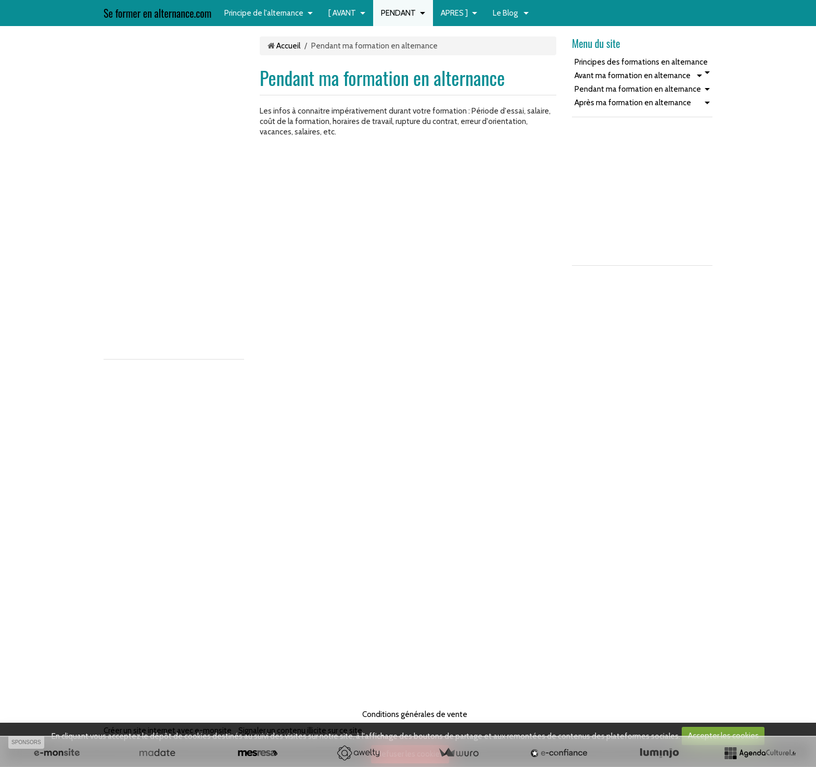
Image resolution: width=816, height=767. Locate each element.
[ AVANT (342, 13)
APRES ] (454, 13)
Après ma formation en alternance (633, 102)
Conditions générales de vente (414, 714)
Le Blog (506, 13)
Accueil (288, 46)
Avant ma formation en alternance (633, 75)
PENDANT (398, 13)
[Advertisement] (135, 192)
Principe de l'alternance (263, 13)
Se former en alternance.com (157, 13)
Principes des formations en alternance (641, 62)
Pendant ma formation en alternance (638, 89)
